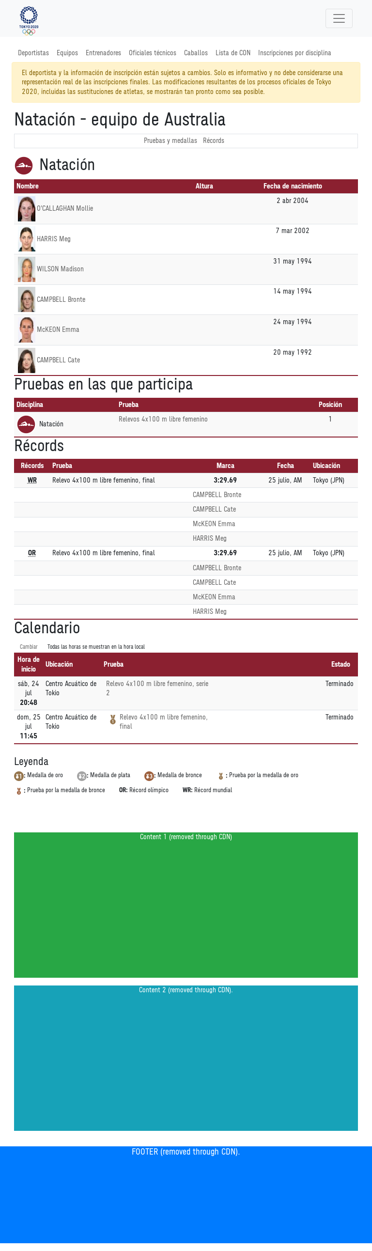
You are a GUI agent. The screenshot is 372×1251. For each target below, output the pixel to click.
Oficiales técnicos (152, 53)
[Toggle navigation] (339, 18)
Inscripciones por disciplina (294, 53)
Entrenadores (103, 53)
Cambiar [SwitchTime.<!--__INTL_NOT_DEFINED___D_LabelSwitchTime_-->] (29, 647)
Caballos (196, 53)
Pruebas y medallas (170, 141)
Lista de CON (233, 53)
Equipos (67, 53)
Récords (213, 141)
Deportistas (33, 53)
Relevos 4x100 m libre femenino (163, 419)
